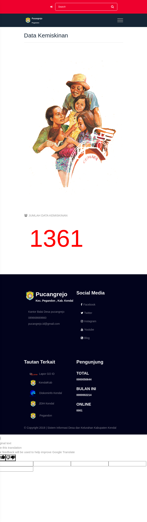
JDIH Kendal (41, 404)
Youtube (87, 329)
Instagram (88, 321)
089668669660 (37, 317)
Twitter (86, 312)
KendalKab (40, 383)
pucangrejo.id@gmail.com (44, 323)
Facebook (88, 304)
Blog (85, 337)
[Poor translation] (11, 457)
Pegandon (40, 416)
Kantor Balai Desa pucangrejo (46, 311)
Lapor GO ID (42, 374)
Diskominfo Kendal (45, 393)
